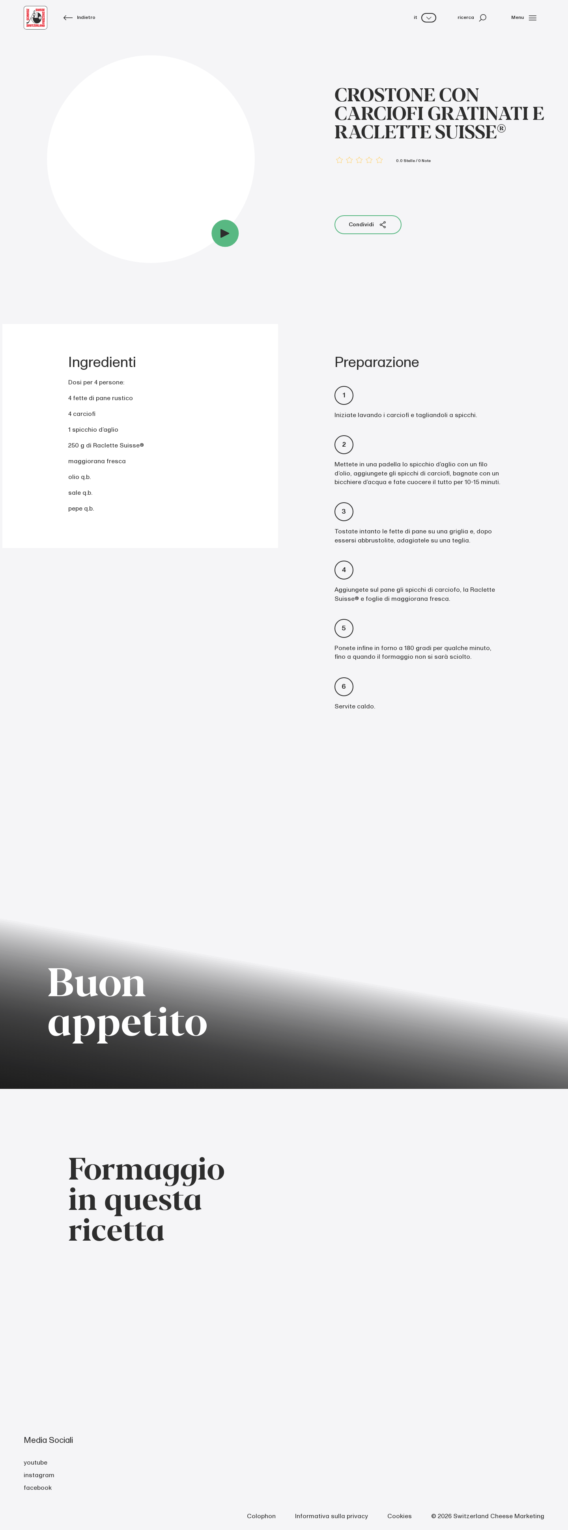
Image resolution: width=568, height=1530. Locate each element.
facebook (38, 1487)
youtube (35, 1462)
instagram (39, 1475)
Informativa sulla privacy (331, 1516)
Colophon (261, 1516)
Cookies (399, 1516)
